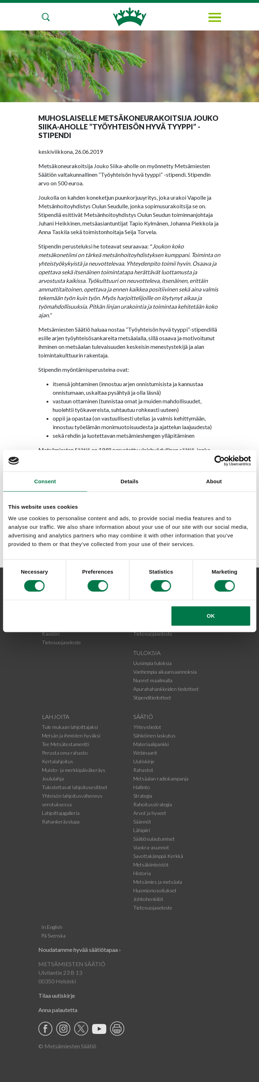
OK (211, 616)
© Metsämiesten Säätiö (67, 1046)
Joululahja (53, 778)
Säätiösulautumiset (154, 839)
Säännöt (142, 821)
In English (51, 927)
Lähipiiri (141, 830)
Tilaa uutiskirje (56, 995)
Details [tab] (130, 481)
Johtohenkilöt (148, 899)
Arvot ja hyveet (149, 813)
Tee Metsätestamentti (65, 744)
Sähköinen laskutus (154, 735)
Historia (142, 873)
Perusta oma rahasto (65, 753)
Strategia (142, 796)
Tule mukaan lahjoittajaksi (70, 727)
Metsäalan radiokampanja (160, 778)
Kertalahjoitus (57, 761)
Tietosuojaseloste (61, 642)
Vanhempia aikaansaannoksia (165, 672)
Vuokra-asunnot (151, 847)
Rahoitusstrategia (152, 804)
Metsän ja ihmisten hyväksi (71, 735)
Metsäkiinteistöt (151, 865)
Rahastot (143, 770)
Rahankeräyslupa (61, 821)
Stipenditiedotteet (152, 697)
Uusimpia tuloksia (152, 663)
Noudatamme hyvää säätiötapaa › (79, 949)
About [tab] (214, 481)
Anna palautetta (57, 1009)
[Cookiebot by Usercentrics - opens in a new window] (219, 460)
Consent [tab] (45, 481)
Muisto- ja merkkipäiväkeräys (73, 770)
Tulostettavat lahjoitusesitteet (74, 787)
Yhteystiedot (147, 727)
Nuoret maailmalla (152, 680)
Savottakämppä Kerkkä (158, 856)
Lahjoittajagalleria (61, 813)
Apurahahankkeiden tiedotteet (166, 689)
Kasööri (50, 634)
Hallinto (141, 787)
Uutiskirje (143, 761)
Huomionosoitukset (155, 890)
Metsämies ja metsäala (157, 882)
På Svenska (53, 935)
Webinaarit (145, 753)
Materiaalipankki (151, 744)
